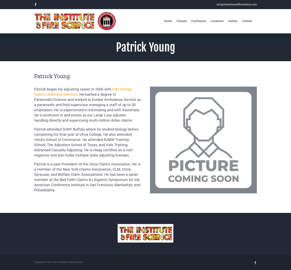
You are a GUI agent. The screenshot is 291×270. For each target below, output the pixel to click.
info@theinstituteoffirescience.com (237, 4)
